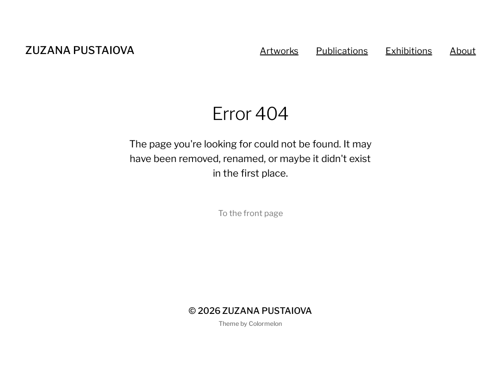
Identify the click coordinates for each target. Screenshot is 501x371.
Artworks (279, 51)
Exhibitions (408, 51)
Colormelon (265, 323)
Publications (342, 51)
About (463, 51)
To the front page (250, 213)
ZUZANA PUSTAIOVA (80, 50)
